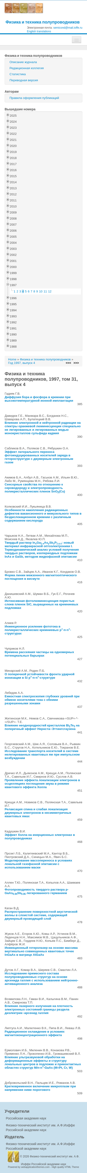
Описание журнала (23, 62)
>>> (76, 363)
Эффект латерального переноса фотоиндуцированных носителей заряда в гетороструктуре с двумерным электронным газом (39, 457)
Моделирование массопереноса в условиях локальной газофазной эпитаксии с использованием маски (38, 864)
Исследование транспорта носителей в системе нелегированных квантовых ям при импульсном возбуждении (42, 754)
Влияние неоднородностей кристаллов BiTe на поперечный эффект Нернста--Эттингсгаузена (42, 727)
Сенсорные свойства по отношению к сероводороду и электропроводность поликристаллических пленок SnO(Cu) (35, 488)
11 (45, 291)
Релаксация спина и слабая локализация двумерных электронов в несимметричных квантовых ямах (38, 812)
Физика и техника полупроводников (43, 22)
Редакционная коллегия (27, 68)
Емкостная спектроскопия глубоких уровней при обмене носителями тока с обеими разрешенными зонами (42, 700)
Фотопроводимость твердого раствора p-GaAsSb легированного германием (36, 891)
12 (50, 291)
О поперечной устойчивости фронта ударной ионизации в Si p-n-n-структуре (39, 675)
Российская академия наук (26, 1118)
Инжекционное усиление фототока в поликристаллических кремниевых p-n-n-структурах (38, 630)
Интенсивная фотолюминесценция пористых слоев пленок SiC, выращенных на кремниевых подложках (41, 604)
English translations (39, 31)
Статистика (18, 74)
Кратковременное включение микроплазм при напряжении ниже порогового (40, 1088)
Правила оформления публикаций (34, 98)
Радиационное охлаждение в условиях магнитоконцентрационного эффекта (34, 1033)
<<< (68, 363)
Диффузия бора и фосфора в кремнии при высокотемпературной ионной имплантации (39, 398)
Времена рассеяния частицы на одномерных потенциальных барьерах (39, 653)
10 (40, 291)
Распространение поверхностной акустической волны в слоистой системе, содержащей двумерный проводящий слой (41, 915)
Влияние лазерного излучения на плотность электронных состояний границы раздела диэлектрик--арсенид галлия (39, 1009)
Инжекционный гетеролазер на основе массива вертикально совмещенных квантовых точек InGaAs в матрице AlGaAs (41, 951)
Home (12, 359)
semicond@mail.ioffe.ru (67, 27)
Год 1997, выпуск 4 (21, 363)
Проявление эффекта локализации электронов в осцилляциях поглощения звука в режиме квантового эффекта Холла (42, 783)
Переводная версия (24, 80)
